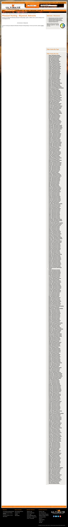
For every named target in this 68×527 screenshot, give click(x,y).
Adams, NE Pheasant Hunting (54, 55)
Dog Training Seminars (19, 511)
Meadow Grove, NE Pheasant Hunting (56, 308)
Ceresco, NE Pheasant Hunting (54, 130)
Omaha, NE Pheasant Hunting (54, 344)
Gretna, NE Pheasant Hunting (54, 226)
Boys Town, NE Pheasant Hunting (55, 107)
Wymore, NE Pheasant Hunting (54, 480)
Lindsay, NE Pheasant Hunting (54, 284)
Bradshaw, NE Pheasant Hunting (55, 108)
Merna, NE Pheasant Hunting (54, 309)
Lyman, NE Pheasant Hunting (54, 292)
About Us (40, 518)
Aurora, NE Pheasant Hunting (54, 75)
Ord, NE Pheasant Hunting (54, 347)
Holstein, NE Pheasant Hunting (54, 249)
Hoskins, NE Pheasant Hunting (54, 253)
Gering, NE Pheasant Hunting (54, 213)
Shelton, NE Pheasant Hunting (54, 406)
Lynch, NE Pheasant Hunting (54, 294)
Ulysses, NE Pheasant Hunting (54, 445)
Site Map (40, 522)
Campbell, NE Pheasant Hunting (55, 122)
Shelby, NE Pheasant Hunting (54, 404)
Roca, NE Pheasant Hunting (54, 392)
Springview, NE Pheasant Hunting (55, 418)
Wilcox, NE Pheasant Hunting (54, 473)
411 (42, 10)
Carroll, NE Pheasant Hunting (54, 124)
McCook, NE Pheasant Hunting (54, 304)
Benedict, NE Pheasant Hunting (55, 93)
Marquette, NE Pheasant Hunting (55, 301)
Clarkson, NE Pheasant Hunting (55, 139)
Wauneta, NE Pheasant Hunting (54, 462)
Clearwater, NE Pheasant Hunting (55, 143)
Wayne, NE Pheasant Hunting (54, 466)
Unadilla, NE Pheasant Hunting (54, 447)
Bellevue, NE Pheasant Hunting (54, 91)
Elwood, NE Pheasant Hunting (54, 190)
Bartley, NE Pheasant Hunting (54, 80)
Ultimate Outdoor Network (46, 525)
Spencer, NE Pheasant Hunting (54, 415)
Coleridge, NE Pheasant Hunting (55, 144)
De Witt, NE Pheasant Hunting (54, 166)
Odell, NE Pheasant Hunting (54, 341)
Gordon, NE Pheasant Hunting (54, 218)
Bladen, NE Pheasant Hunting (54, 101)
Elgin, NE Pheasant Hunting (54, 185)
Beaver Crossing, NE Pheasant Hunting (56, 87)
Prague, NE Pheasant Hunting (54, 383)
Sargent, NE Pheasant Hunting (54, 397)
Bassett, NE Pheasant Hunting (54, 81)
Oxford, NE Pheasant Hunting (54, 355)
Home (3, 10)
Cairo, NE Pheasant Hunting (54, 119)
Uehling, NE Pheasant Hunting (54, 444)
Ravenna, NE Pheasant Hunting (55, 386)
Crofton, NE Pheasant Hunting (54, 156)
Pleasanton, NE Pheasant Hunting (55, 377)
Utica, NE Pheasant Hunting (54, 449)
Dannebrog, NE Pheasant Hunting (55, 162)
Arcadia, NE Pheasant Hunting (54, 67)
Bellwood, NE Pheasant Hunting (55, 92)
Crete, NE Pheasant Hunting (54, 155)
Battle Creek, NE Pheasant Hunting (55, 83)
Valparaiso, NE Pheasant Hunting (55, 453)
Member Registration (30, 512)
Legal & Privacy (41, 519)
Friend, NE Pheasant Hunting (54, 207)
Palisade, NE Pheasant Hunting (54, 356)
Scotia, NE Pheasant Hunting (54, 400)
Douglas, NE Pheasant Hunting (54, 177)
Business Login (41, 511)
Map (24, 10)
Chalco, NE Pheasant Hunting (54, 132)
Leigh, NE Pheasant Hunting (54, 279)
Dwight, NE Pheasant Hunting (54, 180)
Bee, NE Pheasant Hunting (54, 89)
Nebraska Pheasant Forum (53, 21)
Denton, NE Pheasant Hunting (54, 168)
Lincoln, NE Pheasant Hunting (54, 283)
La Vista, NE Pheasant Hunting (54, 275)
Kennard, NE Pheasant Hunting (54, 273)
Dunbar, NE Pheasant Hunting (54, 178)
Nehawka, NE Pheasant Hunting (55, 324)
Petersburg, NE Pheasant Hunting (55, 367)
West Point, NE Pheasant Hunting (55, 468)
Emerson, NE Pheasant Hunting (55, 191)
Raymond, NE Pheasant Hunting (55, 388)
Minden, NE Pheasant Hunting (54, 314)
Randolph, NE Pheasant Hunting (55, 385)
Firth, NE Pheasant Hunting (54, 202)
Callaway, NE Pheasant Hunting (55, 120)
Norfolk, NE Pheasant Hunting (54, 332)
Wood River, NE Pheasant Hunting (55, 479)
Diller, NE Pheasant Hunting (54, 171)
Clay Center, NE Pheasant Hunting (55, 142)
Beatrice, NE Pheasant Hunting (54, 85)
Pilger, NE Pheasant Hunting (54, 371)
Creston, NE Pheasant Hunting (54, 154)
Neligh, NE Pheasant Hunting (54, 325)
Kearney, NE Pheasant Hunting (54, 271)
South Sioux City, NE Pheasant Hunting (56, 413)
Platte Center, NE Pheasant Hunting (55, 373)
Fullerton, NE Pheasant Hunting (55, 208)
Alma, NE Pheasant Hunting (54, 62)
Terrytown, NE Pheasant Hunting (55, 441)
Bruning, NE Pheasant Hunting (54, 115)
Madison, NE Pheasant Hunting (54, 297)
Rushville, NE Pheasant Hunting (55, 395)
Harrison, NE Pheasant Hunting (54, 232)
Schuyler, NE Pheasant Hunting (55, 398)
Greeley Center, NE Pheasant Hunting (56, 222)
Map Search (5, 516)
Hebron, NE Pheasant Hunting (54, 239)
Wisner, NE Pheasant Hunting (54, 477)
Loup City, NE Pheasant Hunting (55, 291)
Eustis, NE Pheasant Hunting (54, 192)
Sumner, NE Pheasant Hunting (54, 430)
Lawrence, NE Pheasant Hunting (55, 278)
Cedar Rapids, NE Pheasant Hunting (55, 127)
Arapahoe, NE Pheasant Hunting (55, 66)
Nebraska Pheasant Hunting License (55, 19)
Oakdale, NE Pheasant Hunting (54, 338)
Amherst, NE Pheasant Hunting (54, 63)
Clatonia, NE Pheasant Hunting (54, 140)
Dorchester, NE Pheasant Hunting (55, 175)
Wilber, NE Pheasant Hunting (54, 472)
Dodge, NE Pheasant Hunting (54, 173)
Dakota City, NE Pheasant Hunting (55, 160)
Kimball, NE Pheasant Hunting (54, 274)
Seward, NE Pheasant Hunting (54, 403)
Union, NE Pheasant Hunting (54, 448)
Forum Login (29, 514)
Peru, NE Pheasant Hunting (54, 366)
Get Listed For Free (42, 512)
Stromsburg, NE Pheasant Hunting (55, 427)
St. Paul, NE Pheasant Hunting (54, 420)
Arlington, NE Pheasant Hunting (55, 68)
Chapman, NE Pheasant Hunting (55, 134)
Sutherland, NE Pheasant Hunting (55, 432)
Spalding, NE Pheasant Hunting (55, 414)
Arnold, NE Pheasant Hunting (54, 69)
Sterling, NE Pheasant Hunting (54, 425)
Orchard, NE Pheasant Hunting (54, 345)
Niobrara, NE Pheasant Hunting (54, 331)
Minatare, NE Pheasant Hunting (54, 313)
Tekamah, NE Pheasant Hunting (55, 439)
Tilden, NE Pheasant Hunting (54, 442)
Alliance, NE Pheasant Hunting (54, 61)
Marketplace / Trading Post (31, 516)
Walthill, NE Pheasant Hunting (54, 460)
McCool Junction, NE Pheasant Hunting (56, 306)
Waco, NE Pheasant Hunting (54, 455)
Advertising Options (42, 516)
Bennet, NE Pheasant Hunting (54, 96)
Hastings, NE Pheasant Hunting (55, 236)
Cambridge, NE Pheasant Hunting (55, 121)
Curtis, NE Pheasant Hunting (54, 159)
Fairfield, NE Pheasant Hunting (54, 197)
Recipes (39, 10)
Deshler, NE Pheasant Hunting (54, 169)
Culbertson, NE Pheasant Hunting (55, 157)
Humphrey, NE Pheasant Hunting (55, 259)
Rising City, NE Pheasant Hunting (55, 390)
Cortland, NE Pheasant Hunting (54, 148)
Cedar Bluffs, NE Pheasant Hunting (55, 125)
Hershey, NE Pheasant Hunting (54, 244)
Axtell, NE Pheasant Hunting (54, 78)
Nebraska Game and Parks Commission (56, 18)
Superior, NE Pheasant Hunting (54, 431)
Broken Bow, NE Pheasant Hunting (55, 113)
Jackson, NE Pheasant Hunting (54, 265)
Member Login (29, 511)
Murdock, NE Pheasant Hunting (55, 320)
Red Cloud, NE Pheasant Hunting (55, 389)
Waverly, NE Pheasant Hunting (54, 465)
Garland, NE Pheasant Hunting (54, 209)
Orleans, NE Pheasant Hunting (54, 348)
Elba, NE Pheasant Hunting (54, 184)
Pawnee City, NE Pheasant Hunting (55, 362)
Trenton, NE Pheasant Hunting (54, 443)
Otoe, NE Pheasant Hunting (54, 353)
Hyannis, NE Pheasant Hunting (54, 260)
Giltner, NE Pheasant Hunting (54, 215)
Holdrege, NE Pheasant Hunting (55, 248)
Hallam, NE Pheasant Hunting (54, 230)
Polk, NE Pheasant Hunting (54, 379)
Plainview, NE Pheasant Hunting (55, 372)
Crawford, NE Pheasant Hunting (55, 151)
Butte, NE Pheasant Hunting (54, 118)
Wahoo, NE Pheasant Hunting (54, 456)
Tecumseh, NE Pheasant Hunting (55, 438)
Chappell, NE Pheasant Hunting (55, 136)
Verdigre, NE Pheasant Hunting (54, 454)
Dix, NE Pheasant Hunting (53, 172)
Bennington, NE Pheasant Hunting (55, 97)
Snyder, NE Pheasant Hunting (54, 412)
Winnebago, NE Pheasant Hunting (55, 474)
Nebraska (20, 13)
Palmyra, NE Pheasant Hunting (54, 359)
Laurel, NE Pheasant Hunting (54, 277)
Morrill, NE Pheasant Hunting (54, 318)
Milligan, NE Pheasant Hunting (54, 312)
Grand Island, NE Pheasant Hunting (55, 220)
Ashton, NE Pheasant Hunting (54, 72)
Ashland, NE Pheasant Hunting (54, 71)
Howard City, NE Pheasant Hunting (55, 254)
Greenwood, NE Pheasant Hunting (55, 224)
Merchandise (33, 10)
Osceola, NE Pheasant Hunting (54, 349)
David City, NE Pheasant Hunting (55, 165)
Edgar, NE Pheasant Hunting (54, 183)
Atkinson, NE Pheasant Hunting (55, 73)
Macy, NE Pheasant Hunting (54, 296)
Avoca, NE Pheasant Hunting (54, 77)
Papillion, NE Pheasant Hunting (55, 361)
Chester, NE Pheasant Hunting (54, 137)
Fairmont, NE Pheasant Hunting (55, 198)
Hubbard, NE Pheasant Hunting (54, 256)
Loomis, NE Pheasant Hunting (54, 289)
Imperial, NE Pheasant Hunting (54, 261)
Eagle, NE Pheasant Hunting (54, 181)
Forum (27, 10)
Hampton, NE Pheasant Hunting (55, 231)
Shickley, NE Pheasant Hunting (54, 407)
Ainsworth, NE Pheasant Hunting (55, 56)
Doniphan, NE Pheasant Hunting (55, 174)
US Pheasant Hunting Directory (8, 511)
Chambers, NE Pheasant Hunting (55, 133)
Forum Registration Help (31, 515)
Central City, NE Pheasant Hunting (55, 128)
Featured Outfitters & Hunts (8, 515)
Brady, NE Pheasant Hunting (54, 109)
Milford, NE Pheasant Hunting (54, 310)
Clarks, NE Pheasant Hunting (54, 138)
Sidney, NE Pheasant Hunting (54, 409)
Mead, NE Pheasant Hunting (54, 307)
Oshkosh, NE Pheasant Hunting (55, 350)
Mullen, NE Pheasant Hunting (54, 319)
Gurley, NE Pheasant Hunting (54, 227)
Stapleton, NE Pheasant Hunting (55, 424)
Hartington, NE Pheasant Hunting (55, 233)
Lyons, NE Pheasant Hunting (54, 295)
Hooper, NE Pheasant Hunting (54, 251)
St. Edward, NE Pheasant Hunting (55, 419)
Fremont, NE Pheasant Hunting (54, 206)
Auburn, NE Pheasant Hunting (54, 74)
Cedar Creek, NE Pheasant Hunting (55, 126)
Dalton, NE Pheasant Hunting (54, 161)
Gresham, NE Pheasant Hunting (55, 225)
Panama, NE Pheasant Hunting (54, 360)
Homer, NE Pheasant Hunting (54, 250)
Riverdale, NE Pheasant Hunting (55, 391)
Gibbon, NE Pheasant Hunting (54, 214)
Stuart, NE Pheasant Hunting (54, 429)
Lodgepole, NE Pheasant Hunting (55, 286)
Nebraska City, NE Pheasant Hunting (55, 322)
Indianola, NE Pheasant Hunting (55, 262)
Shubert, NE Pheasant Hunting (54, 408)
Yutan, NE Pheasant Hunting (54, 483)
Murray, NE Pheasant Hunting (54, 321)
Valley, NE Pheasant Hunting (54, 451)
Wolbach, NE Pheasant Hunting (54, 478)
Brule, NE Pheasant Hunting (54, 114)
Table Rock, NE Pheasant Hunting (55, 436)
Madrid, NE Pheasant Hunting (54, 298)
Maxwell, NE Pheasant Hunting (54, 302)
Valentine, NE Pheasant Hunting (55, 450)
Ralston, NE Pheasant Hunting (54, 384)
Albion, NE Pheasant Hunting (54, 57)
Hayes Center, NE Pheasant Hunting (55, 238)
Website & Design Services (44, 515)
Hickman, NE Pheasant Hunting (55, 245)
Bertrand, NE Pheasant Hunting (55, 98)
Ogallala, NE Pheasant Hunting (54, 343)
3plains (64, 525)
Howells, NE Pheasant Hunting (54, 255)
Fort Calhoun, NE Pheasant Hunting (55, 203)
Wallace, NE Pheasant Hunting (54, 459)
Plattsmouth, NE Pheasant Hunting (55, 374)
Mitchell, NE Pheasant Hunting (54, 315)
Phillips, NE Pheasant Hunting (54, 368)
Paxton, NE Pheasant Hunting (54, 363)
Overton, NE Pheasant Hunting (54, 354)
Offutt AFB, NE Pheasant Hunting (55, 342)
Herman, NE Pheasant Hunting (54, 243)
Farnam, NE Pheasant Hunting (54, 201)
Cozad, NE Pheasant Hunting (54, 149)
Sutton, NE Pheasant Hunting (54, 433)
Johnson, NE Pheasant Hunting (55, 266)
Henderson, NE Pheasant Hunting (55, 242)
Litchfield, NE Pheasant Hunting (55, 285)
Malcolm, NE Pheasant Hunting (54, 300)
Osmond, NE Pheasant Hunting (54, 351)
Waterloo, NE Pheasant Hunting (55, 461)
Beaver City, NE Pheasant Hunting (55, 86)
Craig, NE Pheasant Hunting (54, 150)
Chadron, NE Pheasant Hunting (54, 131)
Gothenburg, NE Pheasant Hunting (55, 219)
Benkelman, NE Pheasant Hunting (55, 95)
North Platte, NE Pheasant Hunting (55, 336)
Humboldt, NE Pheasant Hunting (55, 257)
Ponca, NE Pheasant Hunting (54, 380)
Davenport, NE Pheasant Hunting (55, 163)
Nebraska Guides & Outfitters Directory (55, 20)
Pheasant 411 (17, 512)
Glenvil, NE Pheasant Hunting (54, 216)
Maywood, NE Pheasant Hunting (55, 303)
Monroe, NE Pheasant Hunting (54, 316)
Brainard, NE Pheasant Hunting (54, 110)
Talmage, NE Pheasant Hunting (54, 437)
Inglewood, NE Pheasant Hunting (55, 263)
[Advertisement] (56, 38)
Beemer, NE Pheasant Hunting (54, 90)
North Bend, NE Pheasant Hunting (55, 333)
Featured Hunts (19, 10)
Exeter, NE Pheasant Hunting (54, 195)
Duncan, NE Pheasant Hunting (54, 179)
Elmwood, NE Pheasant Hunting (55, 189)
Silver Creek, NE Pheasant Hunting (55, 410)
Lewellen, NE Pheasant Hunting (55, 280)
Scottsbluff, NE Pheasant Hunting (55, 401)
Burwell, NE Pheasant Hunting (54, 116)
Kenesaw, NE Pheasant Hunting (55, 272)
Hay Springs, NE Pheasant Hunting (55, 237)
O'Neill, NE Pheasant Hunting (54, 337)
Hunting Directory (10, 10)
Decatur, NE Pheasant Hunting (54, 167)
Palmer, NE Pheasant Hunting (54, 357)
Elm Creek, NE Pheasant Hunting (55, 187)
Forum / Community (30, 518)
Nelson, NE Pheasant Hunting (54, 326)
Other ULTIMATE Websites (43, 514)
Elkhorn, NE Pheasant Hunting (54, 186)
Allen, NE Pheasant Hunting (54, 60)
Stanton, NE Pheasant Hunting (54, 421)
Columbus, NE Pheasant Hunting (55, 145)
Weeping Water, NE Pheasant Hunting (56, 467)
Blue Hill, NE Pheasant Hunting (54, 104)
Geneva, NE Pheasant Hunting (54, 210)
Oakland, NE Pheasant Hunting (54, 339)
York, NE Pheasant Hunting (54, 482)
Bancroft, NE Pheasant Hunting (54, 79)
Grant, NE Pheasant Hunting (54, 221)
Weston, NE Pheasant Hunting (54, 471)
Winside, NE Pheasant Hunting (54, 476)
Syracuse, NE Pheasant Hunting (55, 435)
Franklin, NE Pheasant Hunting (54, 204)
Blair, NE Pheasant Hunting (54, 102)
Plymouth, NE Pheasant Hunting (55, 378)
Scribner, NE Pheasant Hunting (54, 402)
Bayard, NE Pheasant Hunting (54, 84)
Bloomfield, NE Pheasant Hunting (55, 103)
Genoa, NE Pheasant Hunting (54, 212)
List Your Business (62, 2)
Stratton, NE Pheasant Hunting (54, 426)
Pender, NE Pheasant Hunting (54, 365)
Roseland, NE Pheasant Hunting (55, 394)
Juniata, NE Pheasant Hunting (54, 269)
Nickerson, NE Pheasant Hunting (55, 330)
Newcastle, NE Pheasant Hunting (55, 327)
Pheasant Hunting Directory (13, 13)
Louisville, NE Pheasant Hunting (55, 290)
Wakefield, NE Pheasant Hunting (55, 457)
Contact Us (41, 521)
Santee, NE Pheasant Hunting (54, 396)
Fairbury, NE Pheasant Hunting (54, 196)
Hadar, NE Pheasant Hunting (54, 228)
